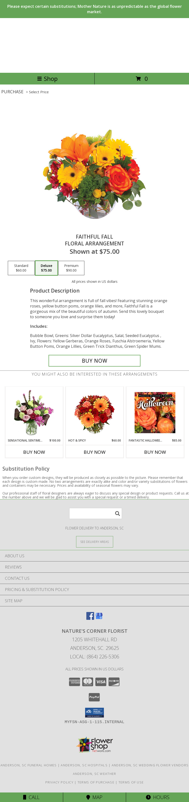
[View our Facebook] (90, 618)
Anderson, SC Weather (94, 773)
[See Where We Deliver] (94, 541)
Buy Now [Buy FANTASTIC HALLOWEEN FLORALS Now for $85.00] (155, 452)
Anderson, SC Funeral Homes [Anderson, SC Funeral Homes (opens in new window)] (28, 765)
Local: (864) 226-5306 (94, 656)
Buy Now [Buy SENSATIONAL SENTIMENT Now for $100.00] (34, 452)
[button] (94, 713)
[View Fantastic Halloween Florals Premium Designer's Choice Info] (155, 412)
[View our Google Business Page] (99, 618)
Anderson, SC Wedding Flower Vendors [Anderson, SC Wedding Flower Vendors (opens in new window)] (150, 765)
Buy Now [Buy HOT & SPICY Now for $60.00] (95, 452)
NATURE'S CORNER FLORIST (95, 45)
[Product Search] (95, 513)
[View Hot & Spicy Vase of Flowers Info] (94, 412)
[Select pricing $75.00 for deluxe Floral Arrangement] (46, 268)
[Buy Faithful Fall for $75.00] (95, 361)
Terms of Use (131, 782)
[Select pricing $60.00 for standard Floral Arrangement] (21, 268)
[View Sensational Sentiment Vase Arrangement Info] (34, 412)
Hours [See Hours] (157, 797)
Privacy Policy (59, 782)
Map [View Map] (94, 797)
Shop (47, 78)
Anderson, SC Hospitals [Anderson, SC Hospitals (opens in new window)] (84, 765)
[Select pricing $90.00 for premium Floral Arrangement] (71, 268)
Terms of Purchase (96, 782)
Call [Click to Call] (31, 797)
